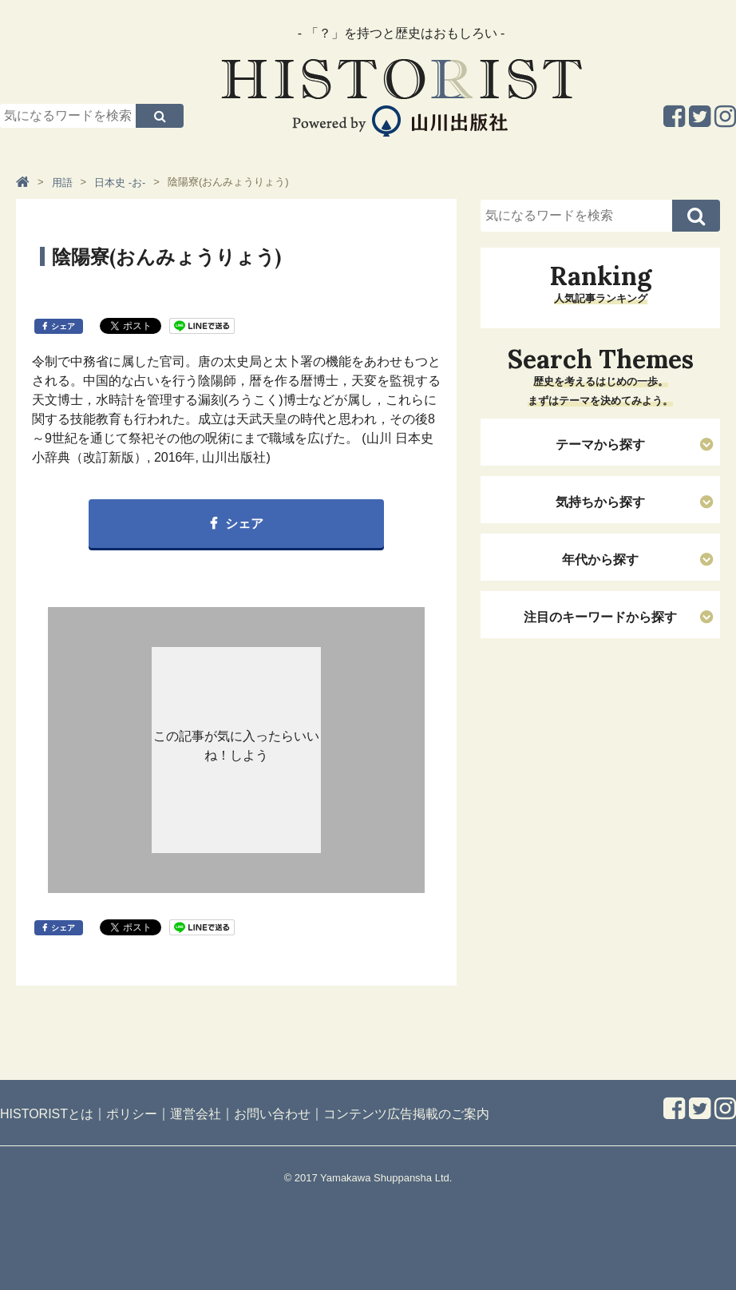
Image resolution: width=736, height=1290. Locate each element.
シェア (63, 326)
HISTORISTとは (46, 1114)
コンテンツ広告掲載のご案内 (406, 1114)
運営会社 (195, 1114)
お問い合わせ (272, 1114)
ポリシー (131, 1114)
